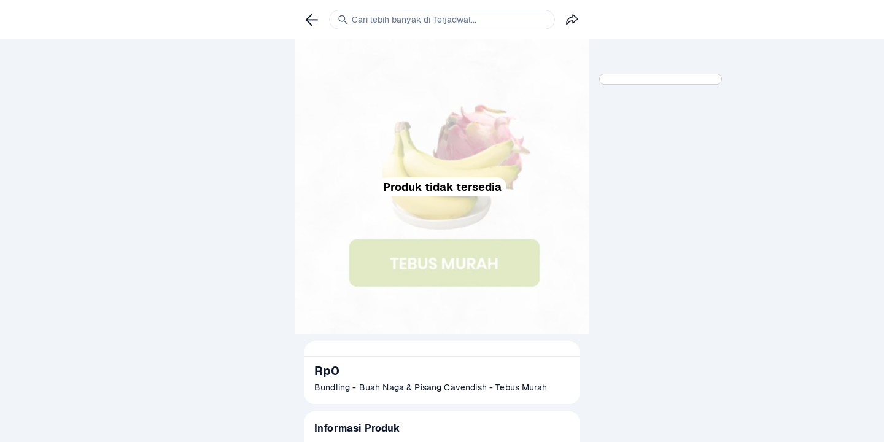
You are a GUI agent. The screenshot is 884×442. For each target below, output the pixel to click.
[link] (311, 19)
